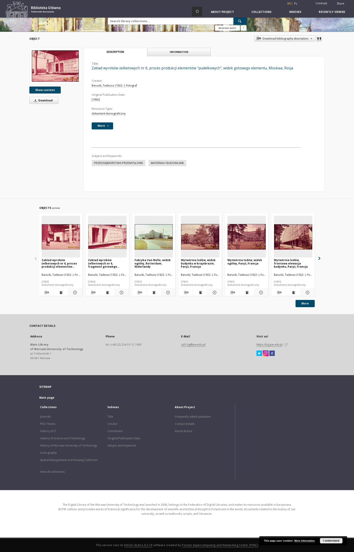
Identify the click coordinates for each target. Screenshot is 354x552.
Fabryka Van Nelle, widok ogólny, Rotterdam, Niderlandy (153, 263)
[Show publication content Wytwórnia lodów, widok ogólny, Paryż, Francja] (247, 292)
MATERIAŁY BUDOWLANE (167, 163)
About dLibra (183, 431)
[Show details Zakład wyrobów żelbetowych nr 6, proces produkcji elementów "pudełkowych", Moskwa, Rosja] (75, 292)
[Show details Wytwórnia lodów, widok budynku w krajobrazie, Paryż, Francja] (214, 292)
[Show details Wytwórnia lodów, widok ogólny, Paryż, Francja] (260, 292)
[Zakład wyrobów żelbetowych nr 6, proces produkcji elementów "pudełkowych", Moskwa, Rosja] (61, 237)
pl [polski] (295, 3)
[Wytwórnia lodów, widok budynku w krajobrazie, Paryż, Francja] (200, 237)
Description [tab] (115, 52)
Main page (46, 398)
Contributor (115, 431)
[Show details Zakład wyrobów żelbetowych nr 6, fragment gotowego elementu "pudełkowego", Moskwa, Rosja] (121, 292)
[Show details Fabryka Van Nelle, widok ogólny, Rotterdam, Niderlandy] (168, 292)
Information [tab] (179, 52)
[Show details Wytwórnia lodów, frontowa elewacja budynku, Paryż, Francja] (307, 292)
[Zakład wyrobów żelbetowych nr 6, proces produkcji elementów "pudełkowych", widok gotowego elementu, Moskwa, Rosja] (55, 66)
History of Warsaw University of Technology (68, 445)
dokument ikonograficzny (109, 113)
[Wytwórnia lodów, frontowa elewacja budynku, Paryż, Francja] (293, 237)
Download (42, 100)
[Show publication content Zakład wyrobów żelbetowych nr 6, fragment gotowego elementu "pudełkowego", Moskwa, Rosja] (107, 292)
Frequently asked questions (193, 417)
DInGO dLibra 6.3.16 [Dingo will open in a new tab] (138, 545)
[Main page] (197, 11)
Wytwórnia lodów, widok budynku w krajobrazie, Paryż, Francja (198, 263)
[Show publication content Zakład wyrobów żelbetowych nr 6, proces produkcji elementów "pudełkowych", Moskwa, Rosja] (61, 292)
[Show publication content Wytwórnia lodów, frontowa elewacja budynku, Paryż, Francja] (293, 292)
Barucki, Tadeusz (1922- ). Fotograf (114, 85)
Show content (45, 90)
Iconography (48, 453)
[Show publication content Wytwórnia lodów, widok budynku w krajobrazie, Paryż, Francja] (200, 292)
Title (110, 417)
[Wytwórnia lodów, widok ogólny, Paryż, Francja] (247, 237)
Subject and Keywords (121, 445)
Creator (112, 424)
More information (304, 540)
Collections (262, 12)
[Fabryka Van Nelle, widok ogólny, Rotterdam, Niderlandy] (154, 237)
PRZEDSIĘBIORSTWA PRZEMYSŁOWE (118, 163)
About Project (222, 12)
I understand (331, 540)
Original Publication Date (123, 438)
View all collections (52, 472)
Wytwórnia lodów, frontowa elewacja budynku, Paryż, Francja (291, 263)
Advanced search (227, 28)
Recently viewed (332, 12)
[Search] (240, 21)
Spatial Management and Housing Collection (69, 460)
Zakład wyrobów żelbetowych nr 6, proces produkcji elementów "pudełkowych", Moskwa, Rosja (59, 263)
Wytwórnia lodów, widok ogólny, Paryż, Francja (244, 261)
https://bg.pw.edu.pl (269, 344)
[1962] (96, 99)
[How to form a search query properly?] (244, 28)
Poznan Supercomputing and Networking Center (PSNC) (220, 545)
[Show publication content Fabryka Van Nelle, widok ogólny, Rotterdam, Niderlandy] (154, 292)
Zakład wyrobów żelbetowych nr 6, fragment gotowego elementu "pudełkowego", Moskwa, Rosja (107, 263)
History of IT (48, 431)
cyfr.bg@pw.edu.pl (193, 344)
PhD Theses (47, 424)
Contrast (321, 3)
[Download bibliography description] (46, 292)
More (305, 303)
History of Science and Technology (62, 438)
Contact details (184, 424)
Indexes (295, 12)
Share (340, 3)
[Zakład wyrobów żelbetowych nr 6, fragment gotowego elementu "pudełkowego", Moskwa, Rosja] (107, 237)
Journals (45, 417)
